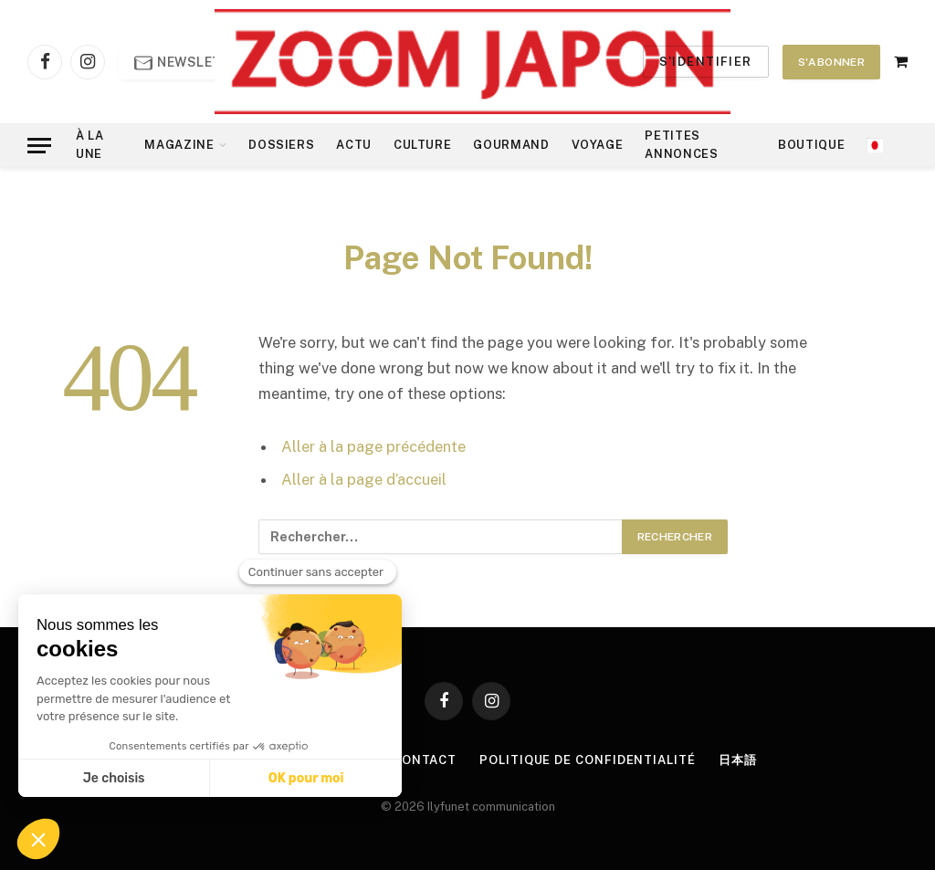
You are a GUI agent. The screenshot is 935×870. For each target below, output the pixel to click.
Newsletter (191, 63)
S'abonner (831, 62)
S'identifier (705, 61)
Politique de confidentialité (587, 760)
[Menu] (39, 145)
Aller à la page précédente (373, 446)
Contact (425, 760)
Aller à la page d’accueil (363, 479)
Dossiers (281, 145)
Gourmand (511, 145)
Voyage (598, 145)
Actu (354, 145)
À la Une (90, 145)
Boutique (811, 145)
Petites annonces (681, 145)
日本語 (738, 760)
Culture (422, 145)
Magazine (179, 145)
